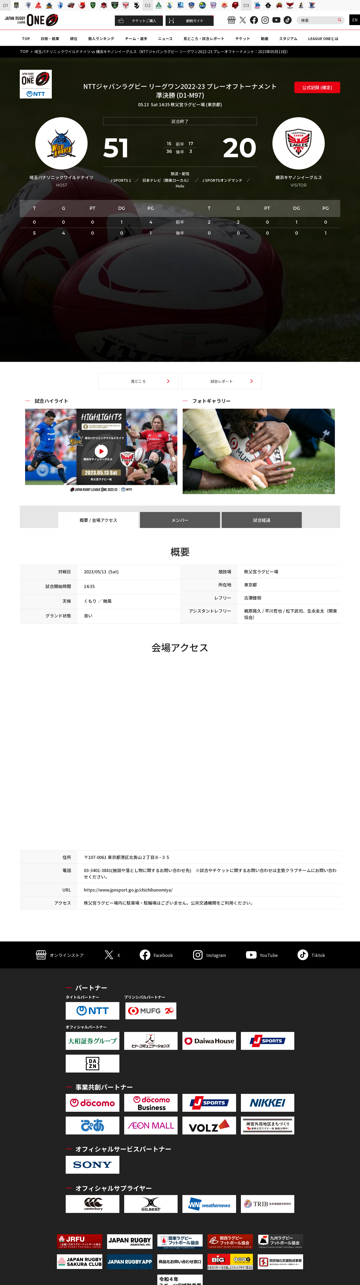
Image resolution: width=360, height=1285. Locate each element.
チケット (242, 38)
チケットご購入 (137, 21)
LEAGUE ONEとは (323, 38)
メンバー (180, 520)
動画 (264, 38)
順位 (73, 38)
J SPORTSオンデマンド (222, 180)
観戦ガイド (186, 21)
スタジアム (288, 38)
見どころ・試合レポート (204, 38)
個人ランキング (101, 38)
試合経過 (261, 520)
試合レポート (221, 381)
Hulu (180, 185)
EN (354, 19)
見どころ (138, 381)
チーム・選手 (136, 38)
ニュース (165, 38)
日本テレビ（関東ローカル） (166, 180)
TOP (26, 38)
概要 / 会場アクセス (98, 520)
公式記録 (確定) (317, 87)
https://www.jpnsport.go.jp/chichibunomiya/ (128, 889)
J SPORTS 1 (120, 180)
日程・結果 (50, 38)
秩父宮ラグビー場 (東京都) (196, 104)
